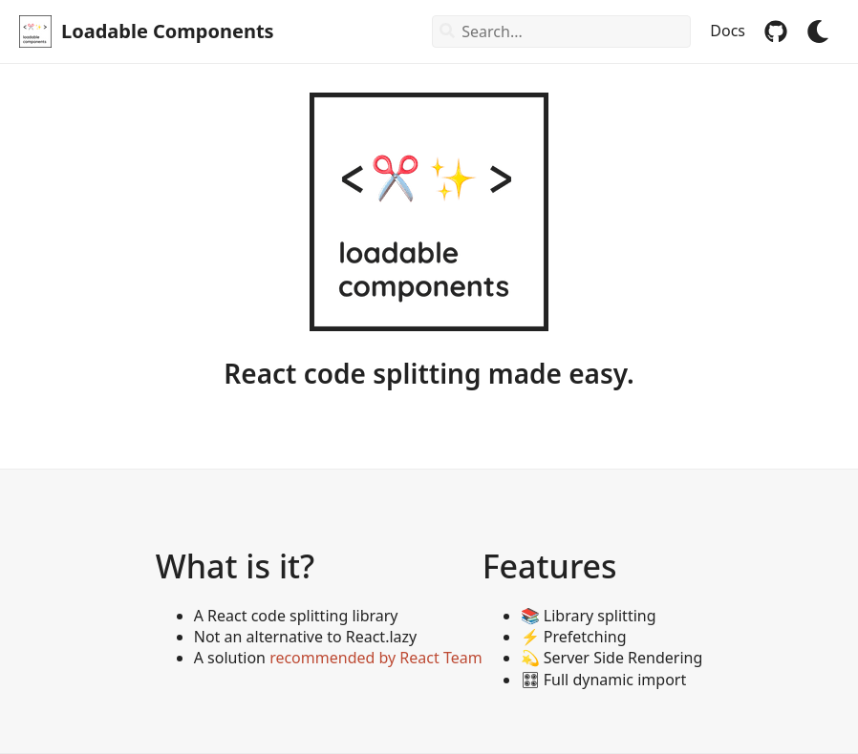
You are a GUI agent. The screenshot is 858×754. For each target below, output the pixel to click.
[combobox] (561, 31)
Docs (727, 31)
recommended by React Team (376, 657)
